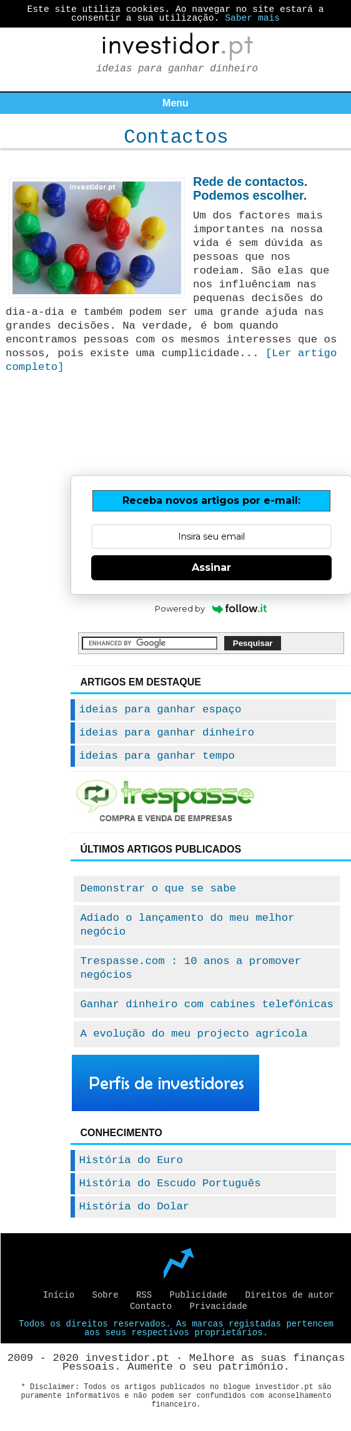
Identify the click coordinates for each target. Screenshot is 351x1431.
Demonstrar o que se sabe (158, 889)
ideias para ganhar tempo (157, 756)
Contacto (151, 1306)
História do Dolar (134, 1207)
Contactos (176, 137)
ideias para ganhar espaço (160, 710)
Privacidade (218, 1306)
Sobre (105, 1295)
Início (58, 1295)
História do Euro (130, 1160)
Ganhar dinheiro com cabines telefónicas (207, 1004)
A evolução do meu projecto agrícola (193, 1034)
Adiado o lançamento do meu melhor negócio (187, 925)
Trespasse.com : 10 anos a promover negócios (190, 968)
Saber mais (252, 18)
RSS (144, 1295)
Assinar (211, 567)
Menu (175, 103)
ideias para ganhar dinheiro (166, 733)
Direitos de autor (289, 1295)
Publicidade (198, 1295)
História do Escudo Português (169, 1183)
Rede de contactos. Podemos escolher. (250, 188)
